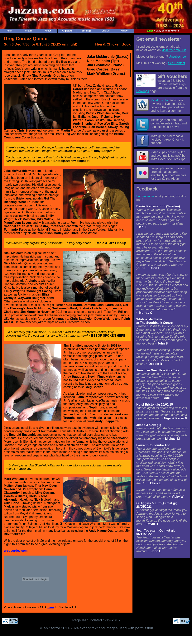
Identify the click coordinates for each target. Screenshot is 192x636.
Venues (28, 31)
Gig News (67, 31)
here (50, 607)
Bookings (86, 31)
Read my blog (160, 100)
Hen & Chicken (108, 44)
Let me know (145, 196)
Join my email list (174, 50)
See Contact (176, 63)
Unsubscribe (177, 56)
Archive (124, 31)
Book (126, 44)
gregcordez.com (16, 550)
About (48, 31)
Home (9, 31)
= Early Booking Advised (163, 31)
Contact (105, 31)
